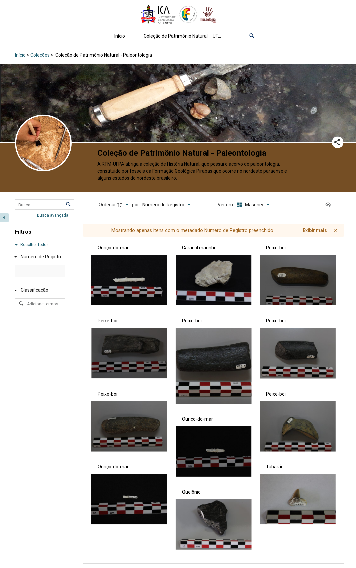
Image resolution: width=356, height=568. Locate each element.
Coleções (40, 55)
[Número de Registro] (38, 257)
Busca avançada (53, 215)
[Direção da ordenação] (123, 205)
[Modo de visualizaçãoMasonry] (252, 205)
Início (119, 36)
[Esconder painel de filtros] (4, 217)
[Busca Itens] (44, 204)
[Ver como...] (329, 205)
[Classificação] (38, 291)
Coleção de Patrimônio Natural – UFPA (184, 36)
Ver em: (226, 204)
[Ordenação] (166, 205)
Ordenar (107, 204)
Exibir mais (315, 230)
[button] (252, 36)
